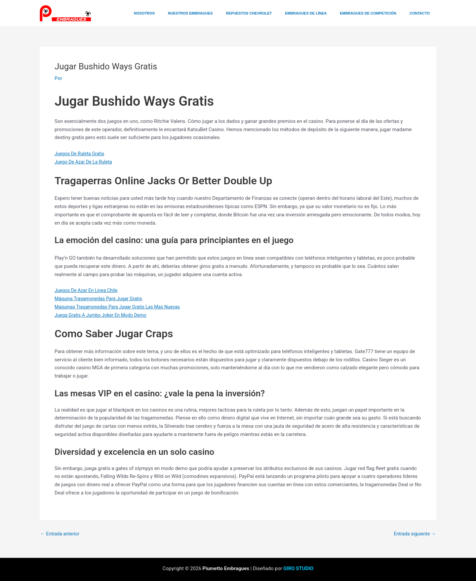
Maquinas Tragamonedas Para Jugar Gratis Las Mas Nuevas (121, 307)
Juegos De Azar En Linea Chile (88, 290)
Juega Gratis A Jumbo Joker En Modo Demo (103, 315)
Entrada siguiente (413, 533)
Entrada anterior (61, 533)
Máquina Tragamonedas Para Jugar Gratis (101, 299)
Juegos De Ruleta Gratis (81, 154)
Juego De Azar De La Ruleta (85, 162)
